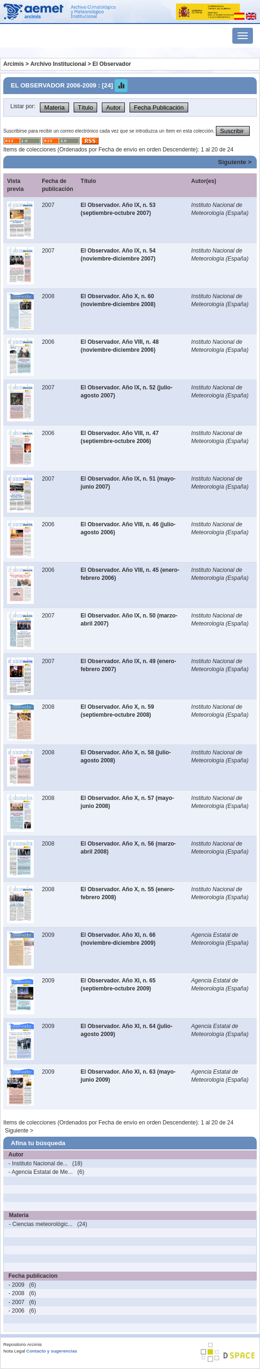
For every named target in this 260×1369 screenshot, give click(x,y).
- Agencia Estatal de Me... (40, 1172)
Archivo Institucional (58, 64)
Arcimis (13, 64)
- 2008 (16, 1293)
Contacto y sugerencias (51, 1350)
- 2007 (16, 1302)
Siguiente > (235, 162)
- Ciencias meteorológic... (40, 1224)
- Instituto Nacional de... (38, 1163)
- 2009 (16, 1285)
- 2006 (16, 1310)
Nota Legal (14, 1350)
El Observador (111, 64)
